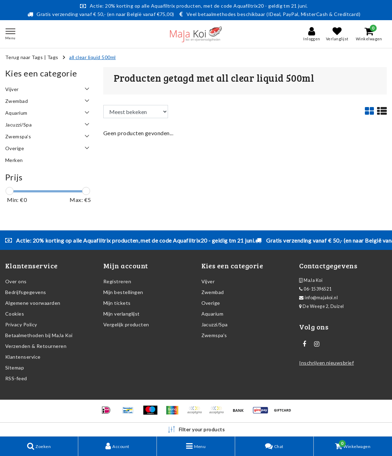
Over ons (16, 281)
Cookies (14, 314)
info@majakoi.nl (318, 297)
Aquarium (212, 314)
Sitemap (14, 367)
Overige (210, 303)
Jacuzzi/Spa (214, 324)
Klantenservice (23, 357)
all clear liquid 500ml (92, 57)
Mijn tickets (117, 303)
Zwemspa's (214, 335)
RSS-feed (16, 378)
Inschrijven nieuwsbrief (326, 363)
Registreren (117, 281)
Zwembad (212, 292)
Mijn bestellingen (123, 292)
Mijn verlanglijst (121, 314)
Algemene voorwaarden (33, 303)
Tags (52, 57)
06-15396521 (315, 289)
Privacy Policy (21, 324)
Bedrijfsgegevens (25, 292)
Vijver (208, 281)
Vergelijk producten (126, 324)
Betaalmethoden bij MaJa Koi (39, 335)
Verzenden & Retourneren (35, 346)
